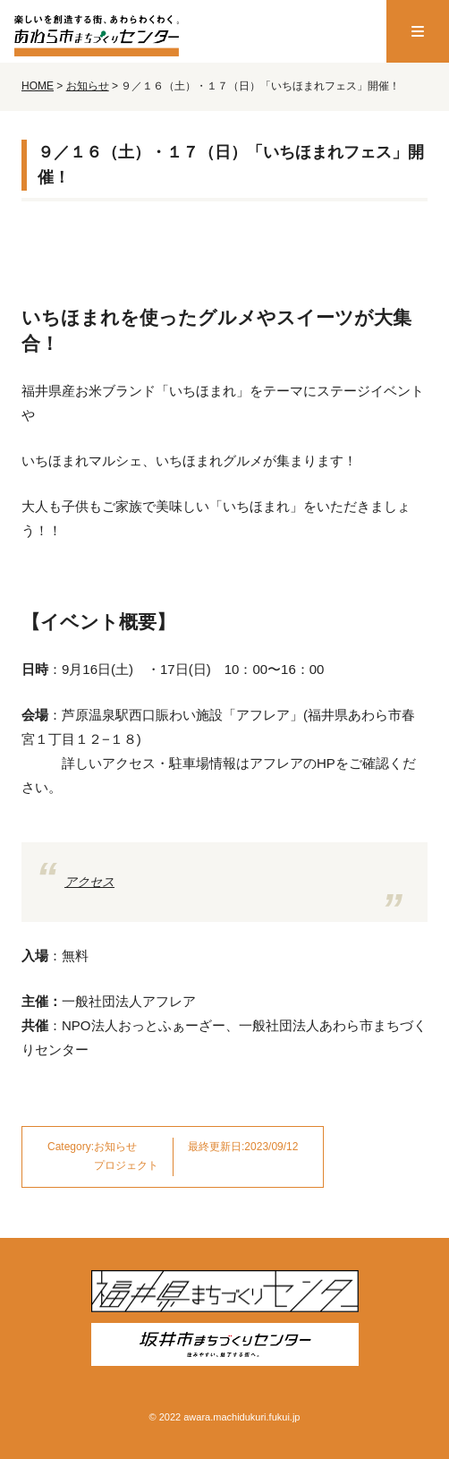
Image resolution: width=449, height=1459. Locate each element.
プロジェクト (126, 1165)
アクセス (89, 882)
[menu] (417, 31)
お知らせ (115, 1146)
